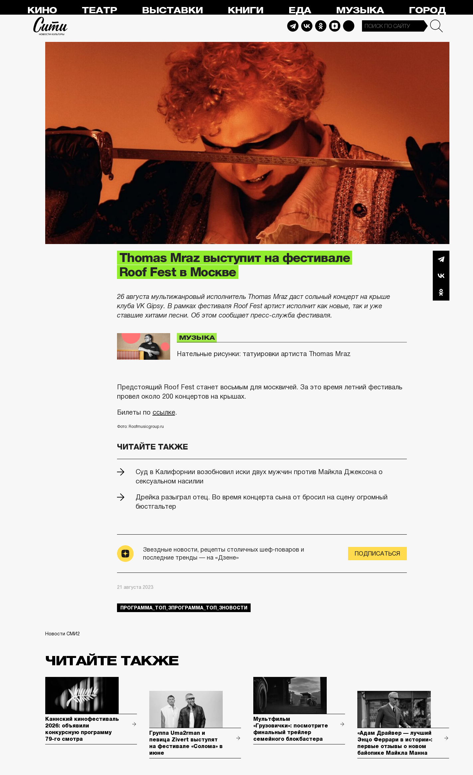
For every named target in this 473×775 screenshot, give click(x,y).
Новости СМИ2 (62, 633)
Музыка (360, 10)
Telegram (292, 26)
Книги (245, 10)
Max (348, 26)
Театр (99, 10)
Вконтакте (441, 275)
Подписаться (377, 553)
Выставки (172, 10)
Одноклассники (441, 292)
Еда (300, 10)
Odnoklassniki (320, 26)
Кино (42, 10)
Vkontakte (306, 26)
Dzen (334, 26)
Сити (50, 26)
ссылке (164, 412)
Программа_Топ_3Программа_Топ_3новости (183, 607)
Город (427, 10)
